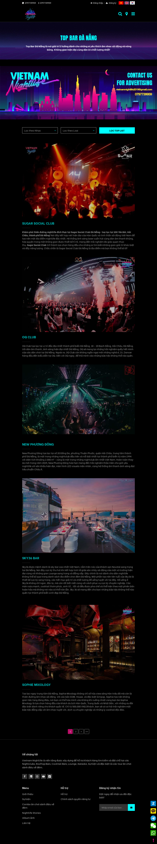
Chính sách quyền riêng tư (75, 799)
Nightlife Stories (31, 812)
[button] (131, 807)
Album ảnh (28, 817)
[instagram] (31, 776)
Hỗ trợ (64, 794)
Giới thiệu (27, 794)
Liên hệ (26, 823)
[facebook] (24, 776)
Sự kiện (26, 799)
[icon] (37, 776)
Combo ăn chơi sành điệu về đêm (38, 805)
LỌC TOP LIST (117, 130)
